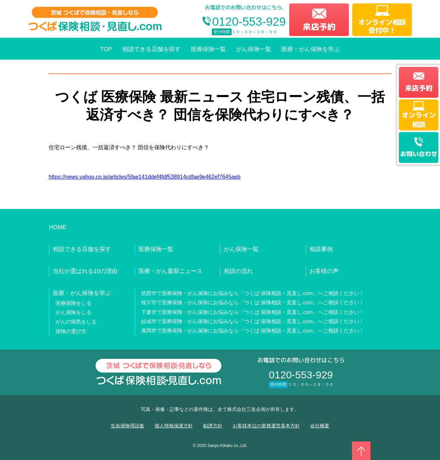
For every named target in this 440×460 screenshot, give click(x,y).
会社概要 (319, 425)
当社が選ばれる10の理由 (85, 271)
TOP (106, 49)
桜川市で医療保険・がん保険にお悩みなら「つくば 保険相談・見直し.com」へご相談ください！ (253, 302)
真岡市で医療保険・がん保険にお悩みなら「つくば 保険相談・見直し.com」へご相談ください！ (253, 330)
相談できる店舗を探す (151, 49)
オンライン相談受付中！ (382, 26)
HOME (57, 227)
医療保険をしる (73, 303)
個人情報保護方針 (174, 425)
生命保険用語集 (127, 425)
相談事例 (321, 249)
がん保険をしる (73, 312)
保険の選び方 (71, 331)
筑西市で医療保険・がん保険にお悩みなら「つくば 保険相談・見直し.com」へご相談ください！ (253, 293)
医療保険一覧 (208, 49)
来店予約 (319, 27)
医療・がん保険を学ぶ (310, 49)
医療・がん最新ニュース (170, 271)
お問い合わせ (418, 154)
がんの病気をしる (76, 322)
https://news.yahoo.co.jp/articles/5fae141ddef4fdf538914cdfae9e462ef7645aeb (145, 177)
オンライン (419, 119)
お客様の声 (324, 271)
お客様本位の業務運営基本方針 (266, 425)
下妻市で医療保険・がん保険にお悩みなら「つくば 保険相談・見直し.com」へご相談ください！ (253, 312)
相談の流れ (238, 271)
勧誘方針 (212, 425)
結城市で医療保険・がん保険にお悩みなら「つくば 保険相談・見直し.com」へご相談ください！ (253, 321)
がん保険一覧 (253, 49)
